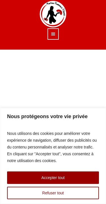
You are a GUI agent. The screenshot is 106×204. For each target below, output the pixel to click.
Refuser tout (53, 193)
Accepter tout (53, 177)
